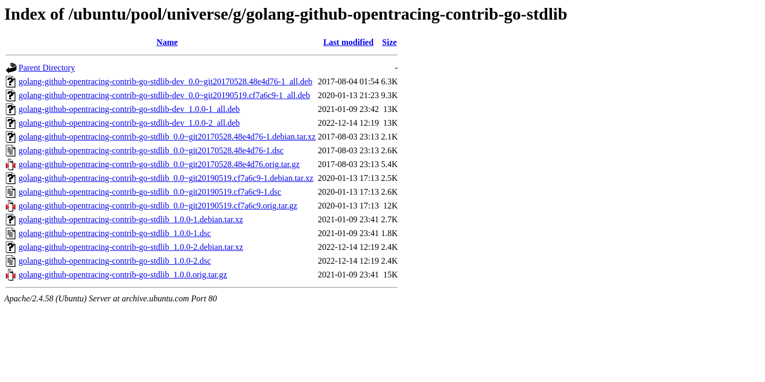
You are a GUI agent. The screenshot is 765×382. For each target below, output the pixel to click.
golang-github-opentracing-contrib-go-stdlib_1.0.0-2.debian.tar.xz (131, 246)
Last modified (348, 42)
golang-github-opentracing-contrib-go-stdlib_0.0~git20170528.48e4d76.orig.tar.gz (159, 164)
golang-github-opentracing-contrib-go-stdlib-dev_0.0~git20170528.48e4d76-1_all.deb (165, 81)
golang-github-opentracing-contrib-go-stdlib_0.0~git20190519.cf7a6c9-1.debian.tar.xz (166, 178)
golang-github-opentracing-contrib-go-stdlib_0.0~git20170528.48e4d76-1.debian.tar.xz (167, 136)
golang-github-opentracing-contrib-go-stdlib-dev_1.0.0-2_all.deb (129, 122)
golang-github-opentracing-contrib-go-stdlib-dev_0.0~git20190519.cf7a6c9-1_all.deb (164, 95)
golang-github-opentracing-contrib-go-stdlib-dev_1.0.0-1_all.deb (129, 109)
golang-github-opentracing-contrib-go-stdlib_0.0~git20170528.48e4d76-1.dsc (151, 150)
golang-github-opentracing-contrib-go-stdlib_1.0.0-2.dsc (115, 260)
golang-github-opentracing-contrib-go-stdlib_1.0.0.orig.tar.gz (123, 274)
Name (167, 42)
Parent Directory (47, 67)
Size (389, 42)
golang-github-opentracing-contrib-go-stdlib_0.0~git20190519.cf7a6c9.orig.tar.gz (158, 205)
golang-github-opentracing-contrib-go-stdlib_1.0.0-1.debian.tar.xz (131, 219)
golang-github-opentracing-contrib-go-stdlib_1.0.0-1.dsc (115, 233)
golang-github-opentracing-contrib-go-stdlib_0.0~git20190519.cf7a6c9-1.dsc (150, 191)
